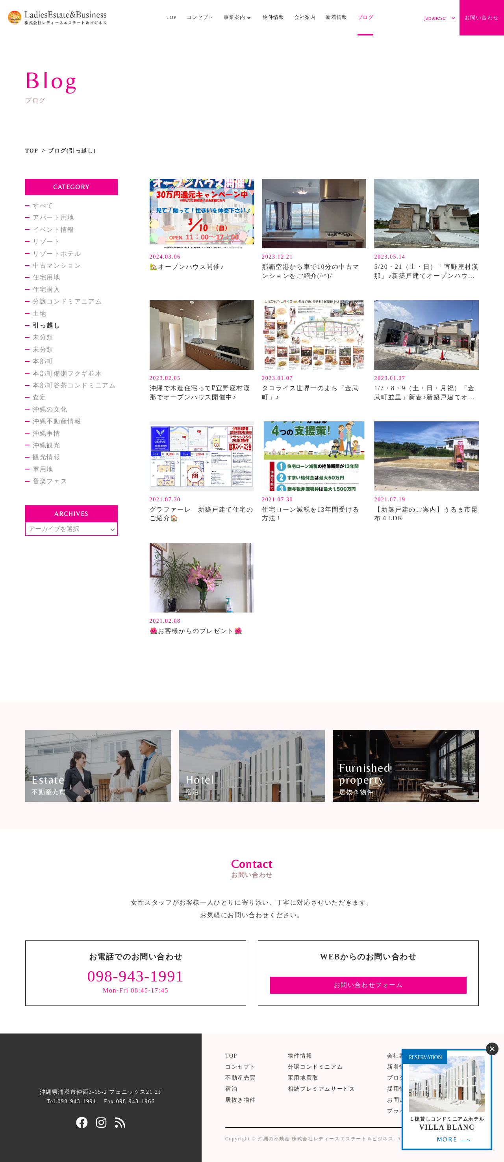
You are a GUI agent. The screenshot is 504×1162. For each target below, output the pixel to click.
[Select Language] (440, 17)
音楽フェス (50, 481)
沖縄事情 (46, 433)
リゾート (46, 241)
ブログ (366, 17)
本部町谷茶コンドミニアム (74, 385)
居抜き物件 (240, 1100)
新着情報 (336, 17)
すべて (43, 205)
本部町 (43, 361)
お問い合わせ (482, 17)
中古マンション (57, 265)
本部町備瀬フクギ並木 (67, 373)
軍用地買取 (303, 1078)
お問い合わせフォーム (368, 984)
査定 (39, 397)
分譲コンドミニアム (315, 1067)
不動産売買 (240, 1078)
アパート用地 (53, 217)
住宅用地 (46, 277)
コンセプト (200, 17)
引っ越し (46, 325)
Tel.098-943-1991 (71, 1101)
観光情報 (46, 457)
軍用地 (43, 469)
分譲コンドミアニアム (67, 301)
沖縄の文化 (50, 409)
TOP (171, 17)
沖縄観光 (46, 445)
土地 (39, 313)
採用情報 (399, 1089)
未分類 (43, 337)
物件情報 (273, 17)
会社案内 (305, 17)
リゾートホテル (57, 253)
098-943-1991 (135, 976)
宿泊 (231, 1089)
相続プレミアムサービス (322, 1089)
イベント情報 (53, 229)
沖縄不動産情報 (57, 421)
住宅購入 (46, 289)
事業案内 (234, 17)
